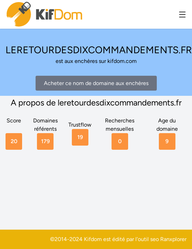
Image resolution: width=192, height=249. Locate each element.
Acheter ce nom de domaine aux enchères (96, 83)
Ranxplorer (173, 239)
